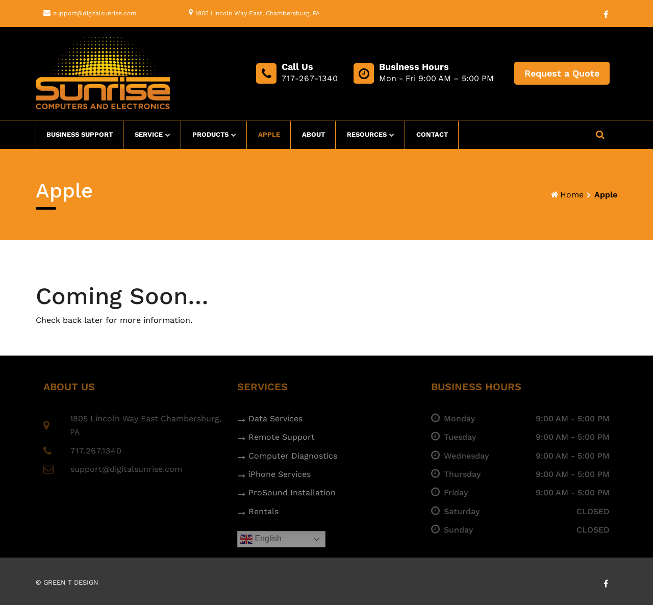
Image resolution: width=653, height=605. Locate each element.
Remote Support (281, 437)
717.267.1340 (96, 451)
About (313, 134)
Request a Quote (561, 73)
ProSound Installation (292, 492)
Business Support (79, 134)
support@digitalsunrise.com (94, 13)
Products (210, 134)
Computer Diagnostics (292, 456)
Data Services (275, 418)
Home (572, 194)
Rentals (263, 511)
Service (149, 134)
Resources (367, 134)
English (261, 539)
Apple (269, 134)
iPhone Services (279, 474)
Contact (432, 134)
